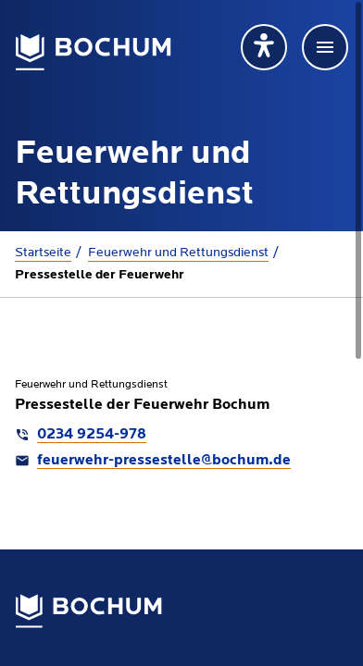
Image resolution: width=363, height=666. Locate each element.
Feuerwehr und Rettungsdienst (178, 252)
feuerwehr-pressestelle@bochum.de (164, 460)
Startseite (43, 252)
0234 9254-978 (91, 434)
